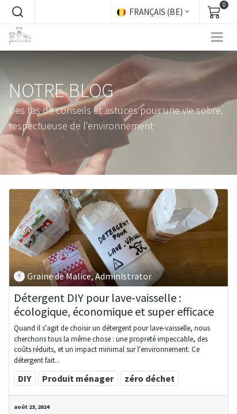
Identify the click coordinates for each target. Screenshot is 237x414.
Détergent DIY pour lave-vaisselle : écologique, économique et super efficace (114, 305)
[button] (17, 12)
